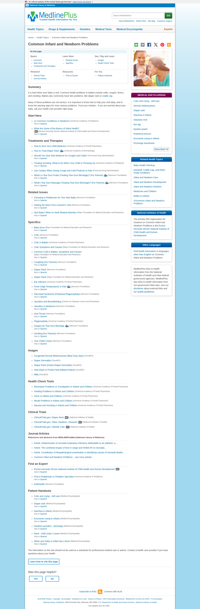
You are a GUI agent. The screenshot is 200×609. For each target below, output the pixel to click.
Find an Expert (72, 76)
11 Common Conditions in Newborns (52, 121)
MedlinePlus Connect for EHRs (137, 599)
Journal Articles (40, 78)
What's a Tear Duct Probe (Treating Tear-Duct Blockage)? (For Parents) (68, 175)
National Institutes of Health (146, 602)
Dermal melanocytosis (144, 105)
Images (101, 60)
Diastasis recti (140, 119)
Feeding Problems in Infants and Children (54, 391)
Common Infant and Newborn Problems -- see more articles (63, 457)
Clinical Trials (39, 76)
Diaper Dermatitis (42, 360)
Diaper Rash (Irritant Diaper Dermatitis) (53, 365)
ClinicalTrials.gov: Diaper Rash (49, 417)
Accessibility (66, 599)
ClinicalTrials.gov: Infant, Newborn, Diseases (55, 422)
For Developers (156, 599)
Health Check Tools (106, 63)
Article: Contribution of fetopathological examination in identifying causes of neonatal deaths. (78, 452)
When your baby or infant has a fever (52, 541)
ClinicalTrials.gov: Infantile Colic (49, 427)
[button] (161, 149)
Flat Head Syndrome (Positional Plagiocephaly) (57, 294)
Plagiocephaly (41, 321)
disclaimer (138, 288)
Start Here (38, 63)
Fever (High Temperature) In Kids (50, 286)
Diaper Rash (40, 269)
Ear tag (137, 124)
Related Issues (72, 60)
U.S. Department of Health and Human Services (116, 602)
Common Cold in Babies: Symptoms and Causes (57, 252)
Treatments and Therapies (44, 66)
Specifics (69, 63)
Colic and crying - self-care (47, 496)
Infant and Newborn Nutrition (147, 186)
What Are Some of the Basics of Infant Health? (56, 128)
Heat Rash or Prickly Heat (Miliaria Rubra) (54, 370)
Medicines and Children (145, 191)
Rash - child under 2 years (47, 533)
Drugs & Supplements (62, 29)
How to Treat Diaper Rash (46, 151)
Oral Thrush (40, 313)
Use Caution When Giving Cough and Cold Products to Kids (63, 170)
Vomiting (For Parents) (45, 333)
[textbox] (138, 15)
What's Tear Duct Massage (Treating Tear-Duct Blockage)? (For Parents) (69, 182)
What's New (141, 21)
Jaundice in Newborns (45, 306)
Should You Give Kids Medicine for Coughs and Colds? (61, 155)
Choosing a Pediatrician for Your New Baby (55, 197)
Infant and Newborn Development (150, 182)
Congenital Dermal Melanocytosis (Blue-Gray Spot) (59, 356)
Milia (36, 374)
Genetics (85, 29)
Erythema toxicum (142, 134)
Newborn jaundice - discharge (48, 526)
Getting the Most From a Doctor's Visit (52, 205)
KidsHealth (39, 484)
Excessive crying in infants (47, 518)
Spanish (43, 124)
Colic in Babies (41, 242)
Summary (38, 60)
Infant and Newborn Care (146, 177)
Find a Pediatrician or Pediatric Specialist (54, 476)
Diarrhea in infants (43, 511)
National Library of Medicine (42, 5)
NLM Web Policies (45, 599)
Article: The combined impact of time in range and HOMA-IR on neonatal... (70, 448)
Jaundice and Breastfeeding (47, 301)
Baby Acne (39, 227)
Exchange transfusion (144, 143)
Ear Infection (40, 282)
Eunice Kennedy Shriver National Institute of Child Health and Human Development (74, 469)
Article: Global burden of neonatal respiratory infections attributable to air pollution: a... (75, 443)
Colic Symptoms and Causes (48, 247)
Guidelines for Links (79, 599)
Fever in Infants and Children (48, 396)
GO (168, 15)
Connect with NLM (113, 591)
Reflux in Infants (141, 196)
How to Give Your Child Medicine (50, 146)
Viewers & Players (95, 599)
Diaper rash (39, 503)
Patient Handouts (105, 76)
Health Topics (36, 29)
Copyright (56, 599)
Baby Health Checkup (144, 165)
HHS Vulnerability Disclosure (114, 599)
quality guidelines (145, 291)
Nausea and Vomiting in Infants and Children (55, 405)
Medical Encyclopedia (129, 29)
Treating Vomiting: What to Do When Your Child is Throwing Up (64, 163)
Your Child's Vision (43, 341)
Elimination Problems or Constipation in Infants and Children (63, 386)
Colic (36, 235)
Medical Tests (103, 29)
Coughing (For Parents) (45, 262)
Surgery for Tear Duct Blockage (49, 326)
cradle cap (107, 96)
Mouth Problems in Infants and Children (53, 400)
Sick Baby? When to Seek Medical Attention (55, 212)
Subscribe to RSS (90, 592)
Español (168, 29)
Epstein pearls (141, 129)
